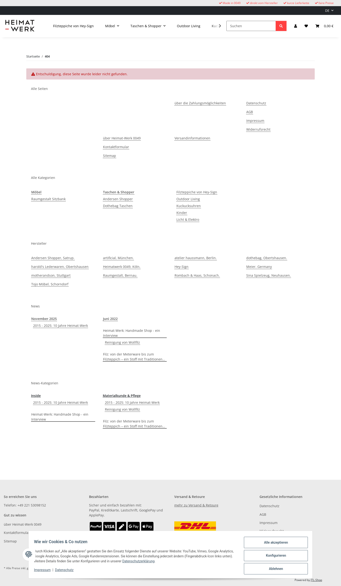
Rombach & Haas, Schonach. (197, 275)
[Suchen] (251, 26)
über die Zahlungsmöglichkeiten (200, 103)
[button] (295, 26)
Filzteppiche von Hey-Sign (196, 192)
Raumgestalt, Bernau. (120, 275)
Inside (36, 395)
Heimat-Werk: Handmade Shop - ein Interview (131, 333)
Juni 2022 (110, 318)
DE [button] (327, 10)
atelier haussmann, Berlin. (196, 258)
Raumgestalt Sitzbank (48, 199)
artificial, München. (118, 258)
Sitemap (109, 155)
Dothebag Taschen (118, 206)
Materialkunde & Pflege (122, 395)
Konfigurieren (274, 557)
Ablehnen (274, 569)
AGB (249, 112)
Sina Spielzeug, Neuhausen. (268, 275)
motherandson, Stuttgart (51, 275)
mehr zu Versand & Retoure (196, 505)
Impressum (44, 571)
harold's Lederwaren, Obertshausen (60, 266)
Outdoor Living (188, 199)
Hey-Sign (181, 266)
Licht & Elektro (187, 219)
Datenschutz (66, 571)
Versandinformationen (192, 138)
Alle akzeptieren (274, 544)
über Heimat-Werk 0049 (122, 138)
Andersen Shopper (118, 199)
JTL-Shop (316, 580)
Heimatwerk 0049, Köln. (121, 266)
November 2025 (44, 318)
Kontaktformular (116, 147)
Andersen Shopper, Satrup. (53, 258)
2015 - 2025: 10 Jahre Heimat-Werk (60, 325)
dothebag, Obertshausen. (266, 258)
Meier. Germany (259, 266)
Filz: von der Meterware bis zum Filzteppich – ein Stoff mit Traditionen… (134, 356)
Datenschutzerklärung (159, 562)
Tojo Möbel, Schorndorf (49, 284)
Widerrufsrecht (258, 129)
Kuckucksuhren (188, 206)
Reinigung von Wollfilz (122, 342)
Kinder (181, 212)
